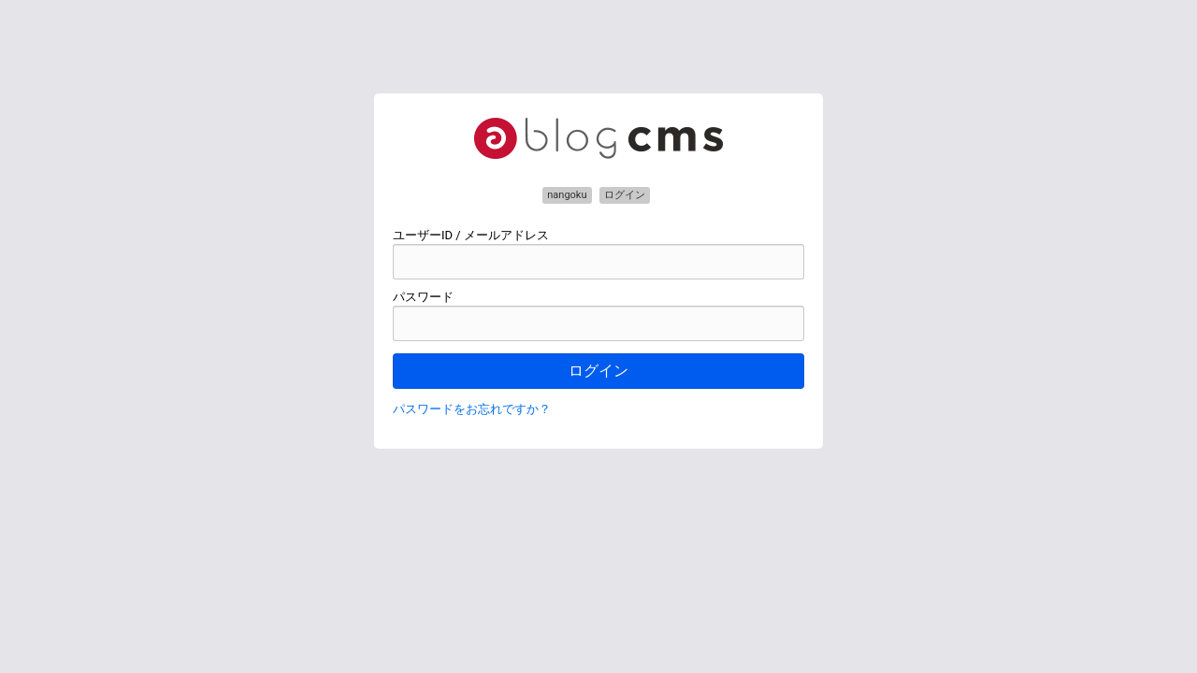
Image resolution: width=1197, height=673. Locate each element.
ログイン (598, 371)
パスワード (423, 297)
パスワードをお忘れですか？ (472, 409)
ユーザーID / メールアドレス (471, 235)
